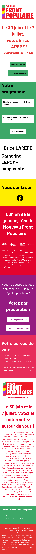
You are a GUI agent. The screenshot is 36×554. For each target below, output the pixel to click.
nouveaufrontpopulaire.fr (18, 397)
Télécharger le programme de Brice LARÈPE (16, 103)
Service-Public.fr (24, 370)
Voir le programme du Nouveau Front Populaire (17, 118)
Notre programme (18, 65)
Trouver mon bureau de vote (18, 328)
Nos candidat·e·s (18, 131)
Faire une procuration (18, 73)
